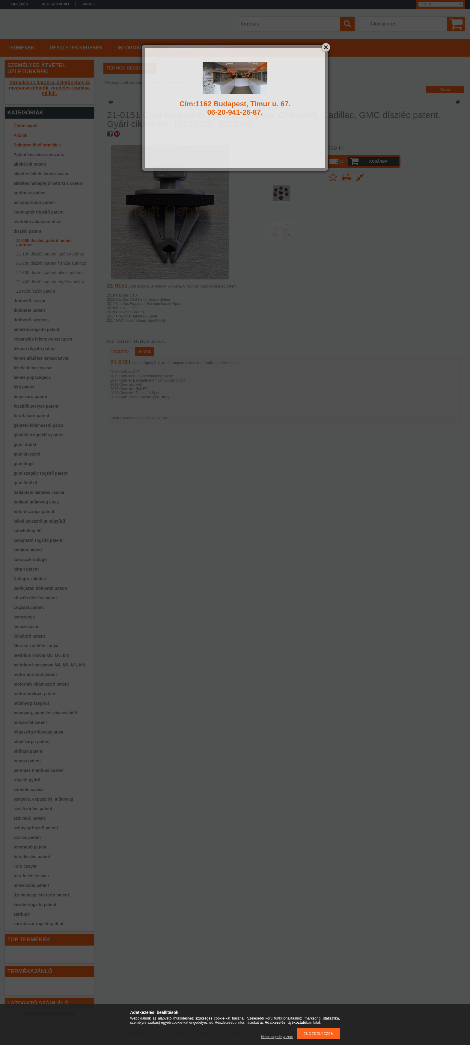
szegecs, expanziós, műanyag (43, 799)
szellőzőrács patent (32, 808)
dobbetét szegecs (31, 319)
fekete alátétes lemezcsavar (41, 358)
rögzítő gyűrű (26, 780)
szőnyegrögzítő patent (35, 827)
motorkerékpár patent (35, 693)
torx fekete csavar (31, 875)
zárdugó (21, 914)
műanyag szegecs (31, 703)
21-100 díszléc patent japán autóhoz (50, 254)
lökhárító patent (29, 636)
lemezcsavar (25, 626)
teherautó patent (29, 847)
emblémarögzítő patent (36, 329)
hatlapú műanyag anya (36, 502)
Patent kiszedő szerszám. (38, 154)
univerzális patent (31, 885)
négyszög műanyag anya (38, 732)
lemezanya (24, 617)
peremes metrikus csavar (38, 770)
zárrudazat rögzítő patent (38, 923)
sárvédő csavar (28, 789)
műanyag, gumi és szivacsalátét (45, 712)
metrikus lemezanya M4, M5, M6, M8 (49, 665)
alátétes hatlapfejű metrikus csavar (48, 183)
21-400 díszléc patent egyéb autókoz (50, 281)
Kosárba (378, 161)
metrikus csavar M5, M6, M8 (41, 655)
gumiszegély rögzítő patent (40, 473)
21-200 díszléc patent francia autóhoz (51, 263)
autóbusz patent (29, 192)
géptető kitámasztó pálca (38, 425)
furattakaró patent (31, 415)
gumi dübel (24, 444)
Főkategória (113, 82)
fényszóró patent (30, 396)
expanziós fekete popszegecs (42, 339)
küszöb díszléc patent (35, 597)
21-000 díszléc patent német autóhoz (44, 242)
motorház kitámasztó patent (41, 684)
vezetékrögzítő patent (34, 904)
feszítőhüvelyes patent (35, 406)
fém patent (24, 387)
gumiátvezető (26, 454)
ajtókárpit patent (29, 164)
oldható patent (27, 751)
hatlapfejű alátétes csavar (38, 492)
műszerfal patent (30, 722)
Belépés (19, 4)
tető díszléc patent (31, 856)
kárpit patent (26, 569)
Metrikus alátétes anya (35, 645)
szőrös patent (27, 837)
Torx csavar (25, 866)
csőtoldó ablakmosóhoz (37, 221)
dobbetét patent (29, 310)
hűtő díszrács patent (33, 511)
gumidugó (23, 463)
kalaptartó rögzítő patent (37, 540)
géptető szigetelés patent (38, 434)
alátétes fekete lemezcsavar (41, 173)
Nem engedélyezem (277, 1037)
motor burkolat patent (35, 674)
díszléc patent (27, 231)
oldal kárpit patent (31, 741)
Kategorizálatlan (29, 578)
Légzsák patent (28, 607)
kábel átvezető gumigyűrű (39, 521)
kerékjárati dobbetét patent (40, 588)
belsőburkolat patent (34, 202)
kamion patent (27, 550)
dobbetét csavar (29, 300)
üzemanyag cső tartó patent (41, 895)
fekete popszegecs (32, 377)
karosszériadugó (30, 559)
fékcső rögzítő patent (34, 348)
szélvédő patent (29, 818)
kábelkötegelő (27, 530)
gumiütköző (25, 482)
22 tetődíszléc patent (35, 291)
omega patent (27, 760)
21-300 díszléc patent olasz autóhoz (49, 272)
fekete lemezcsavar (32, 367)
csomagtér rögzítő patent (38, 212)
